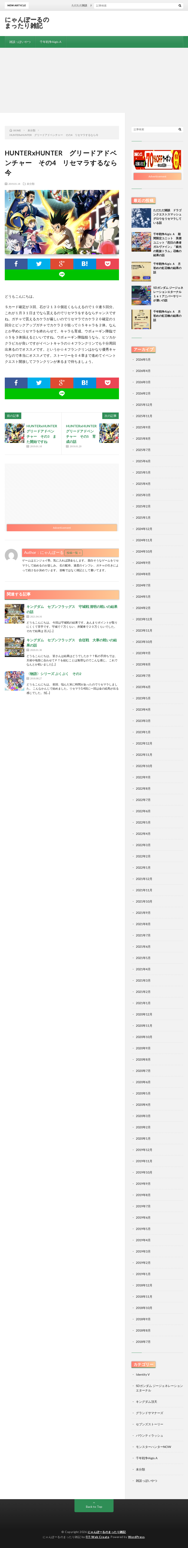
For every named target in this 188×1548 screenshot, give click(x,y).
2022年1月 (143, 867)
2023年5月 (143, 698)
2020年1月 (143, 1138)
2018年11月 (144, 1296)
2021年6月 (143, 946)
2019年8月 (143, 1195)
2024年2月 (143, 608)
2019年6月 (143, 1217)
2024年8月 (143, 574)
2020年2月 (143, 1127)
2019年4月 (143, 1240)
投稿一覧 (72, 553)
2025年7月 (143, 450)
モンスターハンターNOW (153, 1447)
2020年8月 (143, 1059)
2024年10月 (144, 551)
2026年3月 (143, 382)
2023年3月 (143, 721)
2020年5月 (143, 1093)
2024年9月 (143, 562)
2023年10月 (144, 642)
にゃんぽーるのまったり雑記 (27, 22)
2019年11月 (144, 1161)
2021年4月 (143, 969)
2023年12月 (144, 619)
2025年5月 (143, 472)
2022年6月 (143, 811)
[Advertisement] (94, 80)
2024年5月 (143, 596)
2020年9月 (143, 1048)
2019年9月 (143, 1183)
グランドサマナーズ (149, 1413)
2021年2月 (143, 991)
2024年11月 (144, 540)
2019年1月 (143, 1274)
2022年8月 (143, 788)
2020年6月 (143, 1082)
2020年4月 (143, 1104)
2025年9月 (143, 427)
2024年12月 (144, 529)
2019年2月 (143, 1262)
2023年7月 (143, 675)
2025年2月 (143, 506)
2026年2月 (143, 393)
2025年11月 (144, 416)
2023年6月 (143, 687)
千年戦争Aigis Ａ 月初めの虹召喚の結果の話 (167, 268)
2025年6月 (143, 461)
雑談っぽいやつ (20, 42)
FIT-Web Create (97, 1537)
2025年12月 (144, 404)
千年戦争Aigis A (50, 42)
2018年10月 (144, 1308)
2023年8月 (143, 664)
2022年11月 (144, 754)
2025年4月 (143, 483)
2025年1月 (143, 517)
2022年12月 (144, 743)
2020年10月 (144, 1037)
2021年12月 (144, 879)
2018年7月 (143, 1341)
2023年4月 (143, 709)
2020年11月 (144, 1025)
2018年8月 (143, 1330)
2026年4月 (143, 371)
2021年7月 (143, 935)
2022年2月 (143, 856)
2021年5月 (143, 958)
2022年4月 (143, 833)
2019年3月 (143, 1251)
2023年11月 (144, 630)
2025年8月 (143, 438)
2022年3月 (143, 845)
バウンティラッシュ (149, 1435)
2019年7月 (143, 1206)
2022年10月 (144, 766)
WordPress (136, 1537)
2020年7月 (143, 1071)
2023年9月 (143, 653)
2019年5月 (143, 1229)
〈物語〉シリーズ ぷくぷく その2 (53, 674)
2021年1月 (143, 1003)
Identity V (143, 1374)
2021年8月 (143, 924)
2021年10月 (144, 901)
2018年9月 (143, 1319)
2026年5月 (143, 359)
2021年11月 (144, 890)
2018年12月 (144, 1285)
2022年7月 (143, 800)
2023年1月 (143, 732)
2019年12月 (144, 1150)
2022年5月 (143, 822)
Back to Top (94, 1506)
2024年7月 (143, 585)
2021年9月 (143, 912)
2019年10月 (144, 1172)
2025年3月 (143, 495)
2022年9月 (143, 777)
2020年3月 (143, 1116)
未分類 (31, 183)
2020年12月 (144, 1014)
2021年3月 (143, 980)
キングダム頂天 (146, 1401)
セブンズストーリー (149, 1424)
